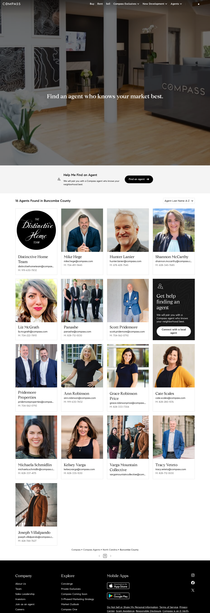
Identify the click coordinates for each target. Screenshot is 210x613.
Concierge (67, 583)
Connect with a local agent (174, 331)
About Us (20, 583)
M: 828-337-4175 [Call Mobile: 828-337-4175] (27, 473)
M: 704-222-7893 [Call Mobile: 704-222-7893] (27, 335)
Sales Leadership (25, 594)
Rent (100, 3)
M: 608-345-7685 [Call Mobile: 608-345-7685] (164, 265)
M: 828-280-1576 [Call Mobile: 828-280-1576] (164, 401)
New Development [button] (155, 3)
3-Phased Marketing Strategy (77, 599)
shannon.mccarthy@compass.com (173, 261)
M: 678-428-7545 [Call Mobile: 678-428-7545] (119, 265)
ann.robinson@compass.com (80, 397)
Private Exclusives (71, 588)
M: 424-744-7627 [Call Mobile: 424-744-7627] (27, 540)
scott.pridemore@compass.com (127, 331)
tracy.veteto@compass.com (170, 469)
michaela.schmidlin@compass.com (36, 469)
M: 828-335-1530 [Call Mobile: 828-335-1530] (73, 473)
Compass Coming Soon (74, 594)
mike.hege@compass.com (78, 261)
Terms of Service (168, 607)
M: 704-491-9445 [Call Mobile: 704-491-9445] (73, 265)
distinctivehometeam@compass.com (36, 266)
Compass (76, 549)
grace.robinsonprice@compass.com (128, 402)
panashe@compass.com (77, 331)
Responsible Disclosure (148, 611)
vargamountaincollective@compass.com (128, 474)
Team (18, 588)
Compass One (69, 609)
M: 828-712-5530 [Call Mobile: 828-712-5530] (73, 335)
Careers (19, 609)
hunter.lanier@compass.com (125, 261)
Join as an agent (24, 604)
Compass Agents (91, 549)
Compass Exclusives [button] (126, 3)
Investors (20, 599)
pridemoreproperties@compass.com (36, 401)
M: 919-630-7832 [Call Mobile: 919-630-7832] (27, 270)
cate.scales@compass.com (170, 397)
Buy (92, 3)
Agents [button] (176, 3)
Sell (108, 3)
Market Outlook (70, 604)
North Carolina (110, 549)
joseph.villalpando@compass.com (36, 536)
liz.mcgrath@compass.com (33, 331)
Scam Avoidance (125, 611)
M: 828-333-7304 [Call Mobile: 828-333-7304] (119, 406)
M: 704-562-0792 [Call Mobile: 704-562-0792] (119, 335)
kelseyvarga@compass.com (79, 469)
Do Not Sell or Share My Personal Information (132, 607)
